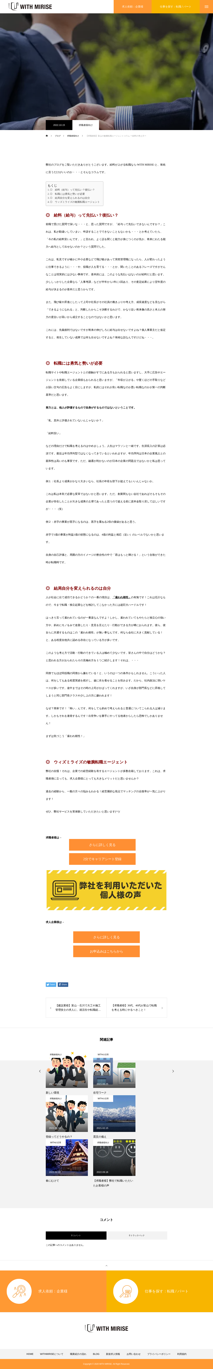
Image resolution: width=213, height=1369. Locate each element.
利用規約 (182, 1354)
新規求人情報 (113, 1354)
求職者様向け (86, 125)
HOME (29, 1354)
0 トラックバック (137, 1235)
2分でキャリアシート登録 (102, 859)
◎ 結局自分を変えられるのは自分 (70, 197)
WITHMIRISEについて (51, 1354)
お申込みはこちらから (106, 951)
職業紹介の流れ (78, 1354)
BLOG (96, 1354)
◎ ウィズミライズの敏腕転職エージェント (75, 201)
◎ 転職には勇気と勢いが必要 (67, 193)
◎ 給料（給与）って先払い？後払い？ (72, 189)
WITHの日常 (103, 1054)
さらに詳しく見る (102, 845)
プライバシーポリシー (159, 1354)
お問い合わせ (134, 1354)
